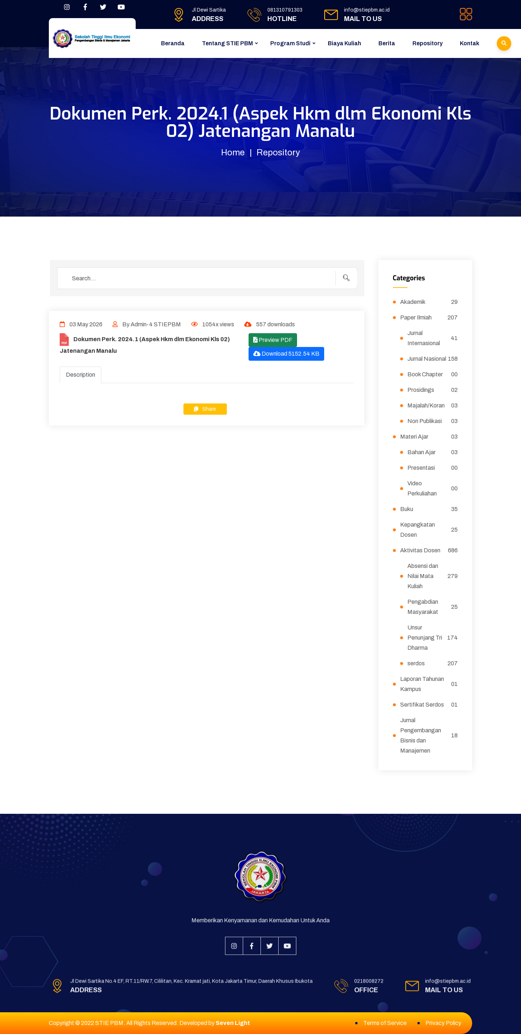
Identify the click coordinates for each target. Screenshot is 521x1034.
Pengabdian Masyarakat (432, 607)
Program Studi (290, 43)
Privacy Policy (443, 1023)
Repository (427, 43)
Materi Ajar (429, 437)
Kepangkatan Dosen (429, 530)
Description (80, 375)
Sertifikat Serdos (429, 705)
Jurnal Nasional (432, 359)
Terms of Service (385, 1023)
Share (205, 409)
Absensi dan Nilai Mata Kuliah (432, 576)
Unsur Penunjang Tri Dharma (432, 637)
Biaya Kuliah (344, 43)
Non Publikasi (432, 421)
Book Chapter (432, 374)
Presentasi (432, 468)
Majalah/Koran (432, 406)
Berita (386, 43)
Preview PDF (272, 340)
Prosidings (432, 390)
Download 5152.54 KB (286, 354)
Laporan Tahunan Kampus (429, 684)
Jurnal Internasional (432, 338)
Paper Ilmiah (429, 318)
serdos (432, 663)
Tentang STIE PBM (227, 43)
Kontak (469, 43)
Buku (429, 509)
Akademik (429, 302)
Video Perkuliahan (432, 488)
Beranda (173, 43)
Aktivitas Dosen (429, 550)
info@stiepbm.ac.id (367, 10)
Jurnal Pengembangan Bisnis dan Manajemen (429, 735)
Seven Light (233, 1023)
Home (233, 152)
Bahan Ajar (432, 452)
